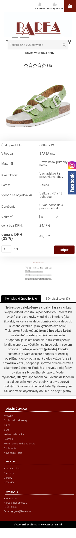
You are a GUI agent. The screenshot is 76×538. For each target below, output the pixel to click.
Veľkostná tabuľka (14, 434)
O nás (7, 425)
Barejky (8, 477)
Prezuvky (9, 473)
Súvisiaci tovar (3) (58, 298)
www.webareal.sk (51, 524)
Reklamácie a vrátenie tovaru (19, 443)
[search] (64, 45)
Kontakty (8, 415)
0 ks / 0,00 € (70, 6)
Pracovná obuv (12, 468)
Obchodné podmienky (15, 420)
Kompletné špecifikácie (21, 298)
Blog (6, 429)
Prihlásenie (39, 8)
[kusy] (6, 249)
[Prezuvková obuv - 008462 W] (38, 70)
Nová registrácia (55, 8)
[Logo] (38, 24)
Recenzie (8, 438)
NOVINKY (9, 482)
